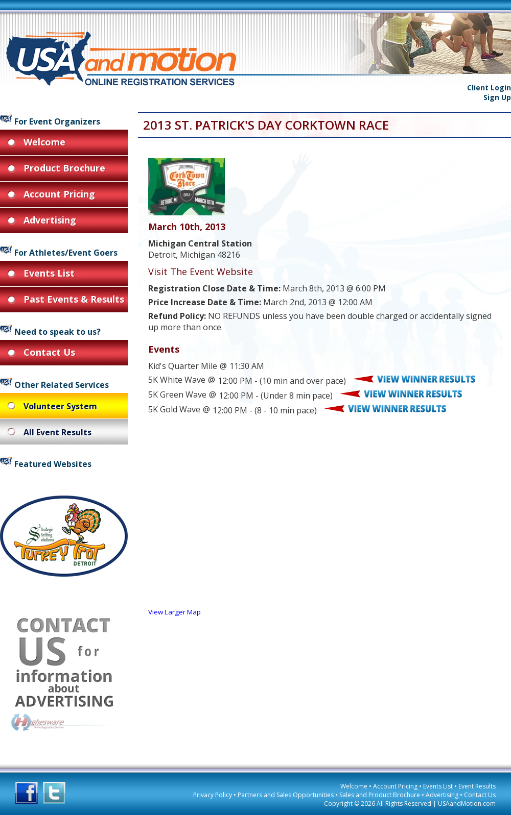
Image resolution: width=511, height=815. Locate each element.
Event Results (477, 786)
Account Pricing (395, 786)
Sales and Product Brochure (379, 795)
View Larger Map (174, 611)
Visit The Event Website (200, 271)
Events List (438, 786)
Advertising (442, 795)
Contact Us (480, 795)
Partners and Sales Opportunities (286, 795)
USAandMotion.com (467, 803)
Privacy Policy (212, 795)
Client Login (489, 87)
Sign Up (497, 97)
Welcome (353, 786)
